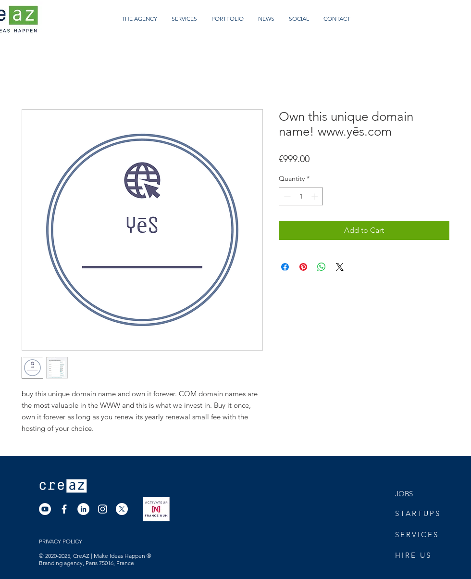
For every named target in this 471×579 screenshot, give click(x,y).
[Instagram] (103, 509)
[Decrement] (286, 196)
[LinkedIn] (83, 509)
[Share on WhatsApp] (321, 267)
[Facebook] (64, 509)
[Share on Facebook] (285, 267)
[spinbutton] (301, 196)
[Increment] (316, 196)
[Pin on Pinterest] (303, 267)
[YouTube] (45, 509)
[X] (122, 509)
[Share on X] (340, 267)
